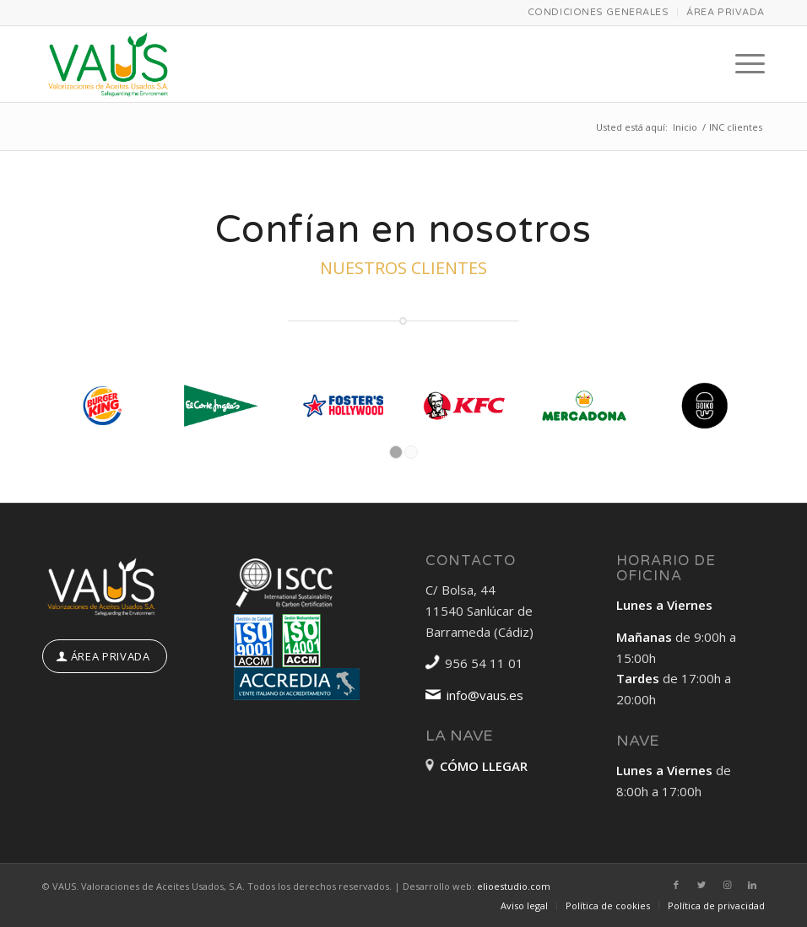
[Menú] (741, 64)
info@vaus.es (485, 695)
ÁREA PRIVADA (725, 12)
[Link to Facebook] (676, 884)
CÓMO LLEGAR (484, 765)
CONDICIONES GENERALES (598, 12)
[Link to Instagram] (726, 884)
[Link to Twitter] (701, 884)
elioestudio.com (513, 886)
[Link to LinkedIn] (752, 884)
